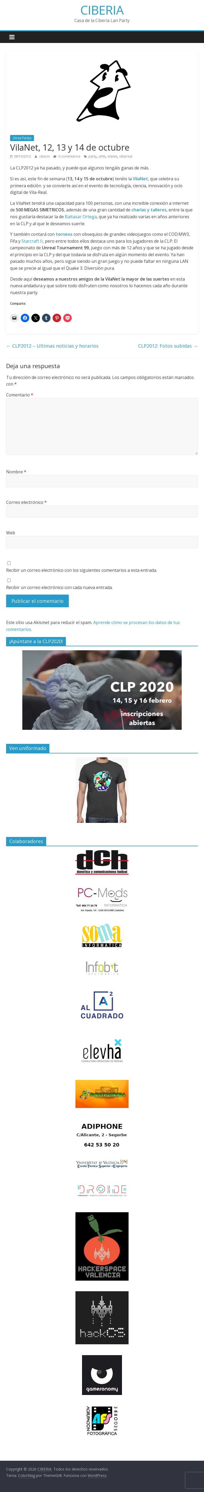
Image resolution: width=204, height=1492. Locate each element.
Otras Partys (22, 138)
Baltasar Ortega (81, 217)
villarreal (125, 156)
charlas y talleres (149, 210)
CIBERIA (102, 10)
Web (10, 533)
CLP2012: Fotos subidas (168, 346)
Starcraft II (32, 241)
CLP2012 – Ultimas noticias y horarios (52, 346)
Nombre (16, 472)
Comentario (19, 395)
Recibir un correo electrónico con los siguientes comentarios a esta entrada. (81, 570)
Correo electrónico (26, 502)
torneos (64, 234)
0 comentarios (66, 156)
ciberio (45, 156)
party (92, 156)
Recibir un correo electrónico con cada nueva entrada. (59, 587)
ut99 (102, 156)
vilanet (112, 156)
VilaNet (140, 179)
